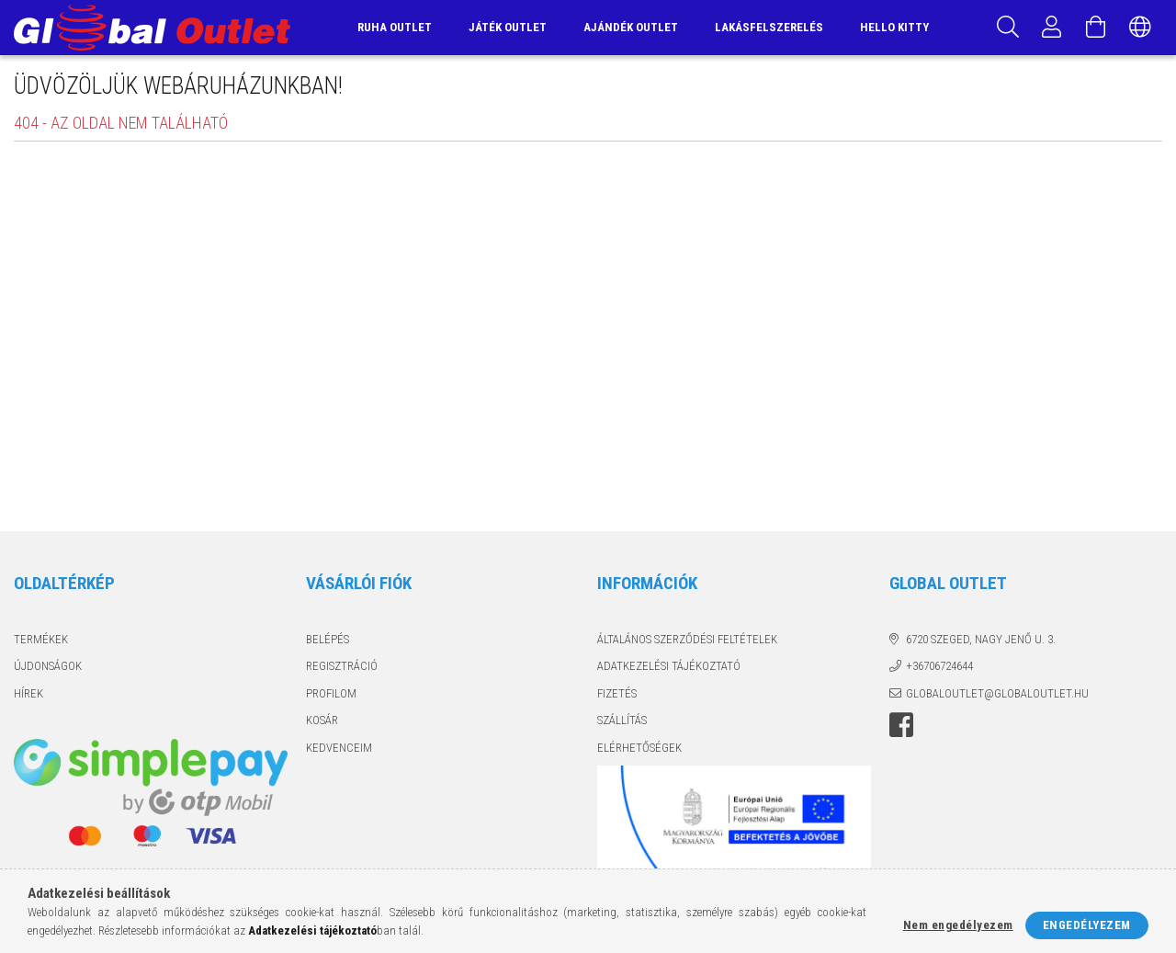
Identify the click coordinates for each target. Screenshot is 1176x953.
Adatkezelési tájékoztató (669, 666)
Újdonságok (48, 666)
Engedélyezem (1087, 925)
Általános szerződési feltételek (687, 639)
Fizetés (617, 693)
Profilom (331, 693)
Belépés (327, 639)
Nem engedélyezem (958, 925)
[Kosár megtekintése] (1096, 27)
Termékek (41, 639)
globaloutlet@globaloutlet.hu (997, 693)
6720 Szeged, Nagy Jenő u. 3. (981, 639)
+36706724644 (939, 666)
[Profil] (1052, 27)
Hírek (28, 693)
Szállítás (622, 720)
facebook (901, 725)
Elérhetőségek (639, 747)
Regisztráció (342, 666)
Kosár (322, 720)
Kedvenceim (339, 747)
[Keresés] (1008, 27)
